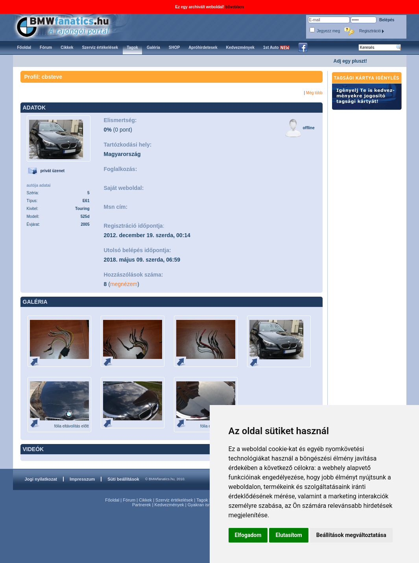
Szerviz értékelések (174, 500)
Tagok (202, 500)
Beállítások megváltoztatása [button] (351, 535)
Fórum (129, 500)
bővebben (234, 7)
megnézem (123, 284)
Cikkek (145, 500)
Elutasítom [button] (288, 535)
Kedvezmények (169, 504)
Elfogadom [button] (248, 535)
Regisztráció (371, 31)
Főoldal (112, 500)
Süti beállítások (123, 479)
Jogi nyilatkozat (41, 479)
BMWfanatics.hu (72, 26)
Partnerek (141, 504)
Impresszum (82, 479)
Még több (314, 93)
